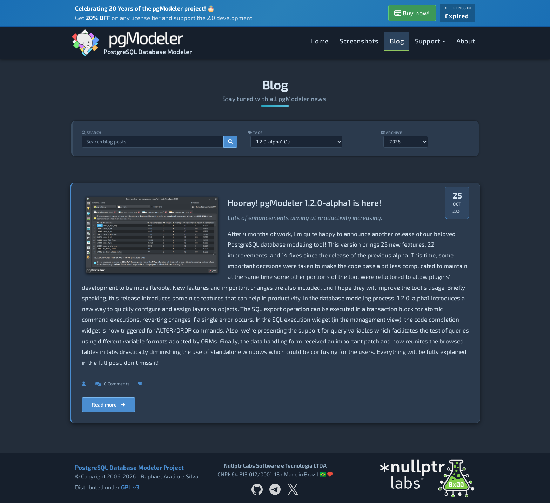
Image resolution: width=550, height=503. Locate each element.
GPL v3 (130, 487)
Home (319, 41)
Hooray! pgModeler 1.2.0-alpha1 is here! (304, 202)
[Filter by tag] (296, 142)
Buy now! (412, 13)
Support (430, 41)
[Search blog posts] (151, 142)
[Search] (230, 142)
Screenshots (359, 41)
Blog (397, 41)
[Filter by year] (406, 142)
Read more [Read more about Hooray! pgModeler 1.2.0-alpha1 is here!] (108, 405)
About (465, 41)
